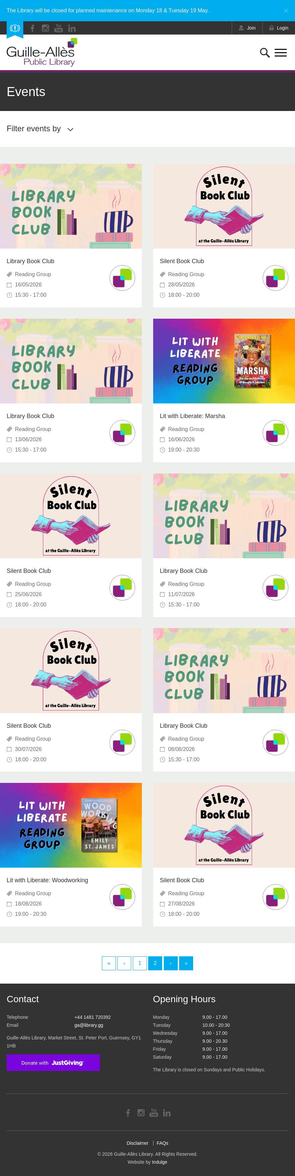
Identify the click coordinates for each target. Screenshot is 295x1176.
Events (26, 92)
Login (282, 28)
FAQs (162, 1143)
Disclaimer (137, 1143)
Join (251, 28)
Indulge (159, 1162)
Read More (71, 235)
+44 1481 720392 (92, 1017)
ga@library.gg (88, 1025)
